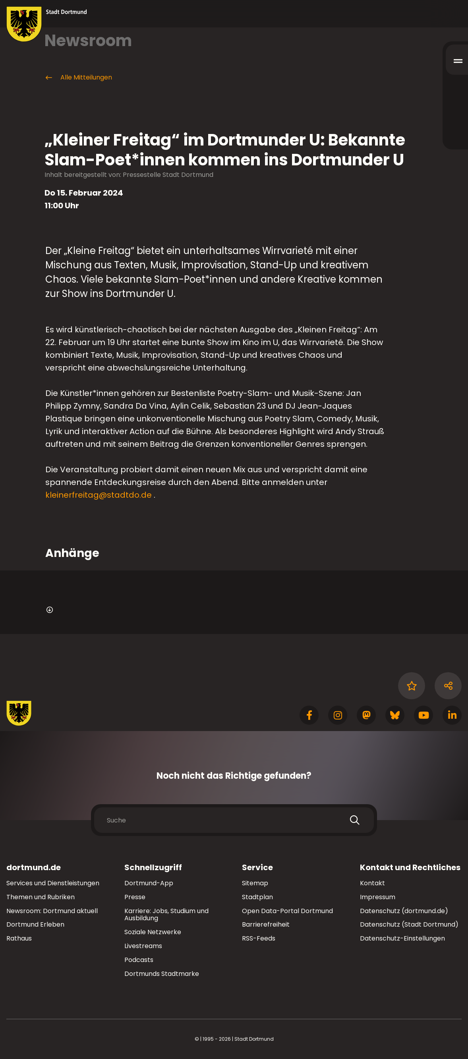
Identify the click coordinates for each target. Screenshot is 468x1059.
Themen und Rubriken (40, 897)
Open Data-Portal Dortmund (287, 910)
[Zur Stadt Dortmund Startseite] (46, 24)
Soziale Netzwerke (152, 932)
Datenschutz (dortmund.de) (404, 910)
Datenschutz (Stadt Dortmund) (409, 924)
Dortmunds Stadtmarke (161, 973)
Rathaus (19, 938)
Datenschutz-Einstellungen (402, 939)
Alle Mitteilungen (78, 77)
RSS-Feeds (258, 938)
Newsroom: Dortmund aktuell (52, 910)
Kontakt (372, 883)
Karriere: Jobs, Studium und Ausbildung (166, 914)
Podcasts (138, 959)
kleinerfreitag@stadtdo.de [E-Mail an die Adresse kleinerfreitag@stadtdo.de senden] (98, 494)
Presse (134, 897)
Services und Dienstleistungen (52, 883)
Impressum (377, 897)
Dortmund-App (148, 883)
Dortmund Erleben (35, 924)
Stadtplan (257, 897)
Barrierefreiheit (266, 924)
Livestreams (143, 945)
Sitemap (255, 883)
